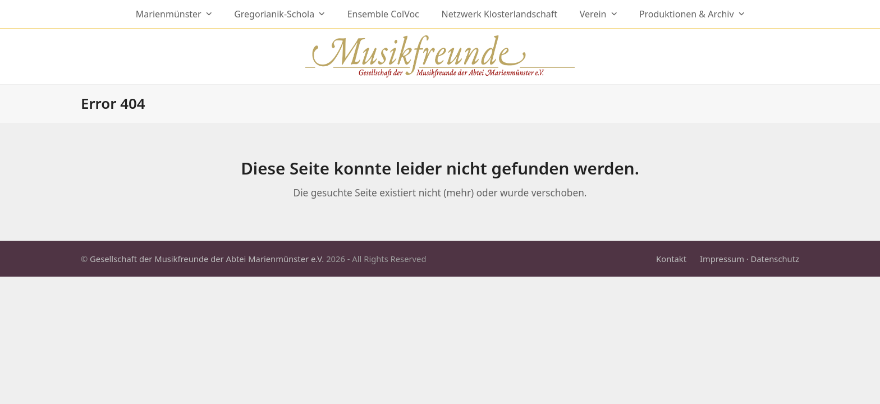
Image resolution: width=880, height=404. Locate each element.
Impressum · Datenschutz (749, 258)
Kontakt (671, 258)
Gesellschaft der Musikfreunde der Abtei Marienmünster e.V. (207, 258)
